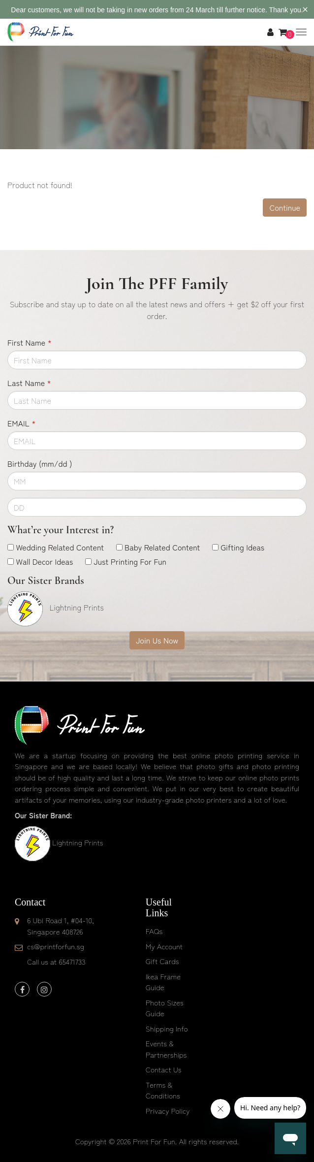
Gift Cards (162, 961)
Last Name (29, 382)
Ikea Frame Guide (163, 982)
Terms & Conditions (163, 1090)
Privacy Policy (168, 1110)
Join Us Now (157, 640)
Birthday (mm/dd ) (39, 463)
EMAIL (21, 423)
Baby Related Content (162, 547)
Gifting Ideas (242, 547)
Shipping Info (167, 1028)
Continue (284, 207)
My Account (164, 946)
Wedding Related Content (60, 547)
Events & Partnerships (166, 1049)
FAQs (154, 931)
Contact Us (164, 1069)
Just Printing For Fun (130, 561)
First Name (29, 342)
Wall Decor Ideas (44, 561)
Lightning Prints (77, 842)
